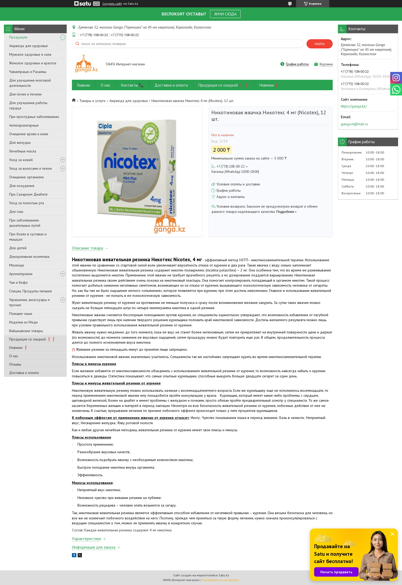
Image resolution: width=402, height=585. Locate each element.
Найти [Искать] (320, 44)
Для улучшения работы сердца (28, 105)
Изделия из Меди (23, 322)
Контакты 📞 (132, 85)
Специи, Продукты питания (30, 291)
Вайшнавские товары (26, 330)
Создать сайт (112, 3)
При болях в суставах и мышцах (28, 237)
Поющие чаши (20, 313)
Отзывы (15, 364)
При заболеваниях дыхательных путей (24, 223)
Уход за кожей (21, 159)
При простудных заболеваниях (34, 116)
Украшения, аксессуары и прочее (29, 302)
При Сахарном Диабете (28, 194)
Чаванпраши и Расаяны (27, 71)
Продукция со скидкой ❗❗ (32, 339)
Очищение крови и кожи (28, 134)
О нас (13, 356)
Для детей (17, 248)
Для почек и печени (25, 94)
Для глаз (16, 211)
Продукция (18, 37)
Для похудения (21, 185)
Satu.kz (224, 575)
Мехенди (16, 265)
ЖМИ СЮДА (225, 13)
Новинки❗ (269, 85)
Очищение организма (26, 177)
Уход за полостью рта (26, 203)
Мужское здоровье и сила (30, 54)
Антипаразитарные (24, 125)
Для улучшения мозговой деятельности (30, 83)
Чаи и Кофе (18, 282)
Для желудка (20, 142)
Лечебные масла (22, 151)
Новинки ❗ (18, 347)
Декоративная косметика (29, 256)
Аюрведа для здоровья (28, 45)
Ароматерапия (20, 273)
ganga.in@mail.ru (354, 124)
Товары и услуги (92, 100)
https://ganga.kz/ (354, 106)
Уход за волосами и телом (30, 168)
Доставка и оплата (24, 372)
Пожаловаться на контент (220, 580)
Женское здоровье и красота (32, 63)
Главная (83, 85)
